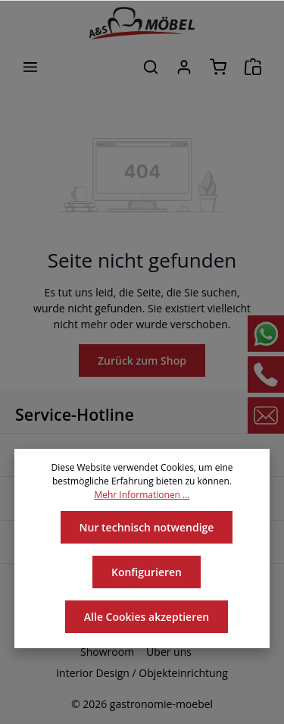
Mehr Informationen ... (142, 495)
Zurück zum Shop (142, 360)
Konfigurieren (147, 572)
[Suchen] (151, 67)
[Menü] (30, 67)
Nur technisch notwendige (146, 527)
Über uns (167, 652)
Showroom (108, 652)
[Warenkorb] (218, 67)
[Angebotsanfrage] (253, 67)
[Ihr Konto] (184, 67)
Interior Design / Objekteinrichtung (142, 673)
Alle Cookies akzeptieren (146, 616)
